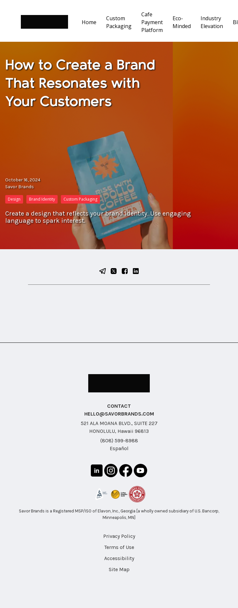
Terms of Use (119, 547)
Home (89, 22)
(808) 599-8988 (119, 440)
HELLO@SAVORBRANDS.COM (119, 414)
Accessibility (119, 558)
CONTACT (119, 406)
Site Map (119, 569)
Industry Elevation (212, 22)
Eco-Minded (182, 22)
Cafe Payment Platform (152, 22)
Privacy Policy (119, 536)
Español (119, 448)
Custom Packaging (119, 22)
